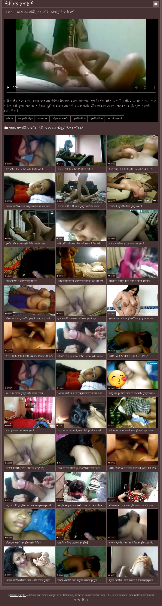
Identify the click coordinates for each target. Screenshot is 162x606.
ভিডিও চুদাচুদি (18, 4)
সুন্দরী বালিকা (79, 118)
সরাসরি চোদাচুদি (114, 118)
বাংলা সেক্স (42, 118)
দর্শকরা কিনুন (81, 599)
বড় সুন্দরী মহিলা (25, 118)
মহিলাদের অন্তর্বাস (60, 118)
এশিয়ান (9, 118)
